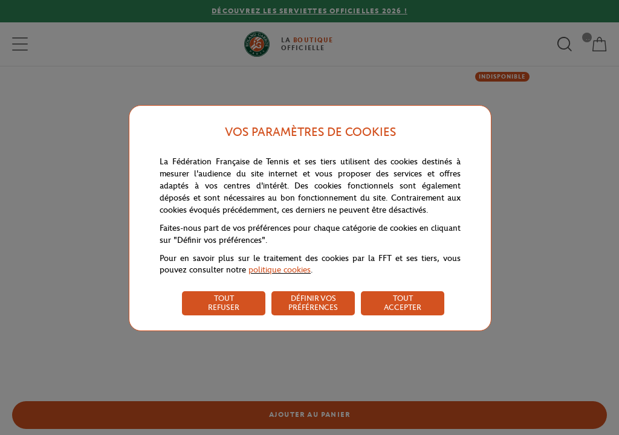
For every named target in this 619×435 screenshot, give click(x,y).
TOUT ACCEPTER (402, 303)
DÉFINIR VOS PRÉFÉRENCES (313, 303)
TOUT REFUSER (223, 303)
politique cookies (279, 270)
